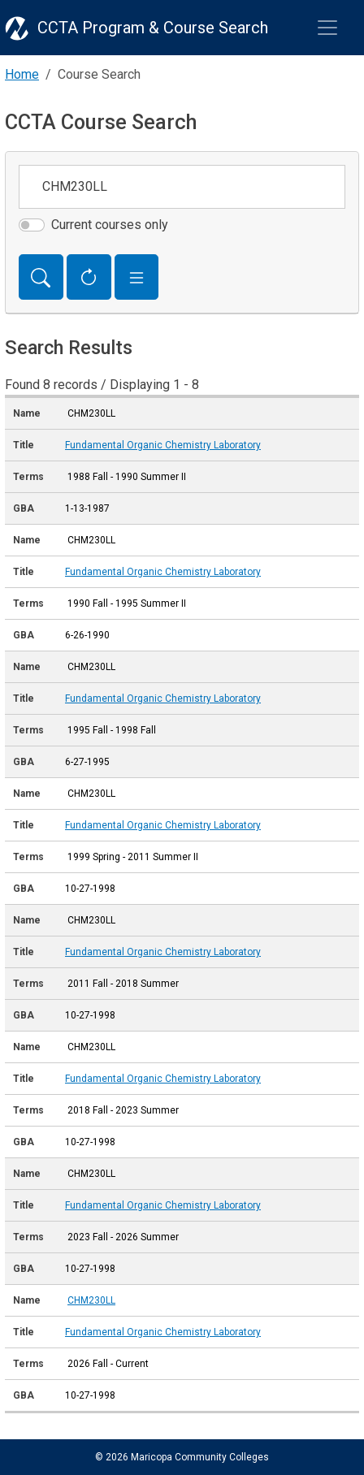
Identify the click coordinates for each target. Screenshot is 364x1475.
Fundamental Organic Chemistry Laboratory (163, 445)
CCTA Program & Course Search (152, 27)
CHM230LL (91, 1300)
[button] (137, 277)
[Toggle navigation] (327, 27)
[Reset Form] (89, 277)
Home (22, 74)
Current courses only (109, 224)
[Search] (41, 277)
